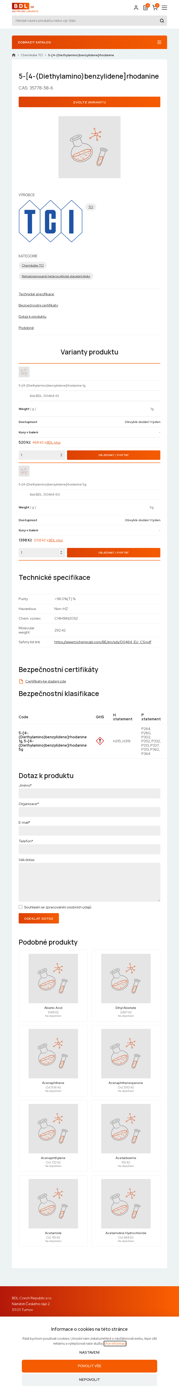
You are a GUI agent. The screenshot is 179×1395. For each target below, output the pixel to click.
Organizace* (29, 803)
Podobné (26, 327)
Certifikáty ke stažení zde (45, 681)
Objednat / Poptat (113, 455)
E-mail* (24, 822)
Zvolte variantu (89, 102)
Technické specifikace (36, 294)
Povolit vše (89, 1366)
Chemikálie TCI (32, 55)
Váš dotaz (27, 859)
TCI (90, 207)
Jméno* (25, 785)
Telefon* (26, 841)
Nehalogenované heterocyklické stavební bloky (56, 276)
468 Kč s (46, 442)
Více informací (115, 1343)
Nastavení (89, 1352)
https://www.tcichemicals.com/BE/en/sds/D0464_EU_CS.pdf (102, 642)
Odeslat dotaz (39, 919)
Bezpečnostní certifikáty (38, 305)
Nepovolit (89, 1379)
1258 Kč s (48, 540)
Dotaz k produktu (32, 316)
